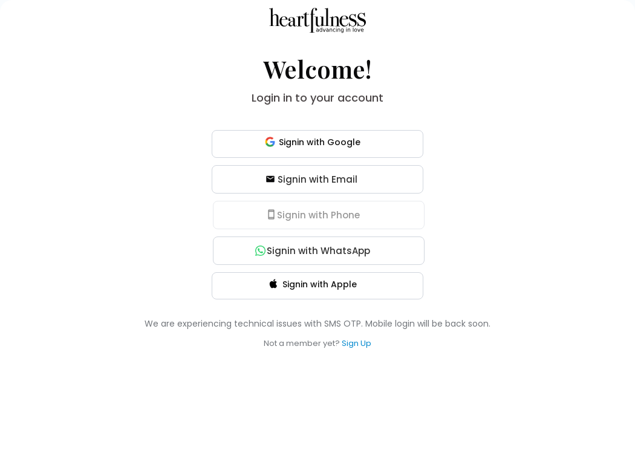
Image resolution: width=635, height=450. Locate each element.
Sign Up (356, 343)
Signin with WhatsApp (313, 250)
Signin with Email (311, 179)
